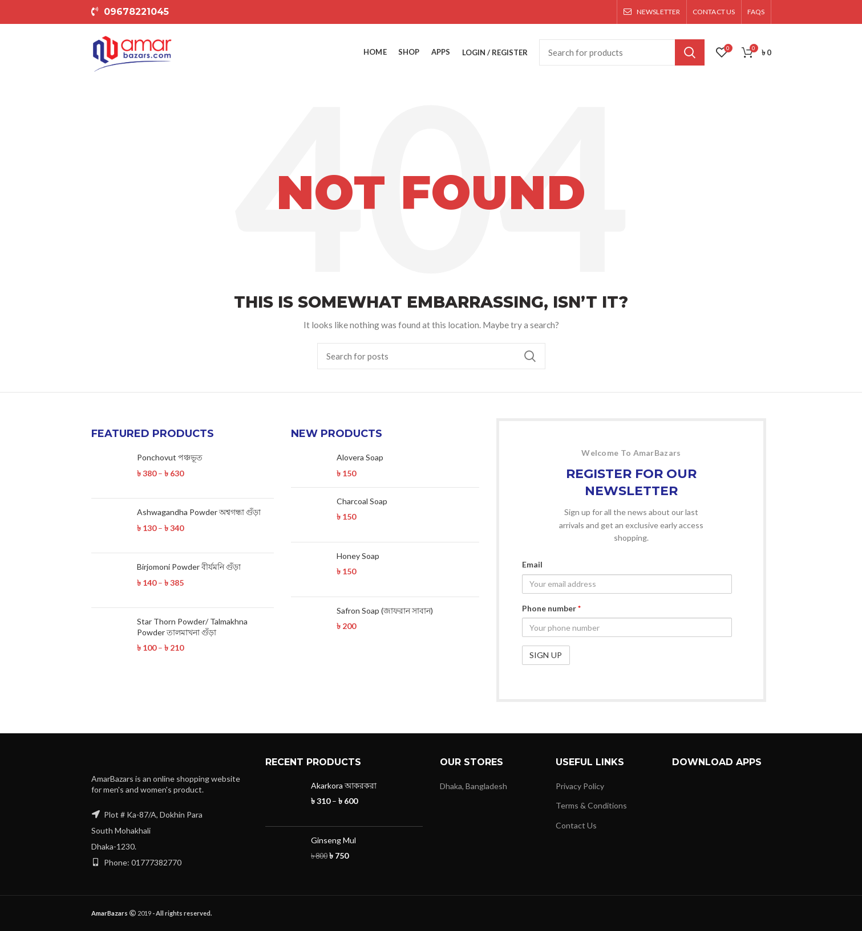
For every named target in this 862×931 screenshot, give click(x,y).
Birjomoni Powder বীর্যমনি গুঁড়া (189, 566)
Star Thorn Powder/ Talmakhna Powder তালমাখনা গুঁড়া (192, 626)
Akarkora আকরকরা (344, 785)
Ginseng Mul (333, 840)
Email (532, 564)
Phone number (551, 608)
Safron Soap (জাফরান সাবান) (385, 610)
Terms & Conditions (591, 805)
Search (690, 52)
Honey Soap (358, 556)
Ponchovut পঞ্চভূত (170, 457)
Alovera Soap (360, 457)
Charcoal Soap (362, 501)
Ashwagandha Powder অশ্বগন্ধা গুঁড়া (199, 512)
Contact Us (576, 825)
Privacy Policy (580, 786)
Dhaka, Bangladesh (473, 786)
